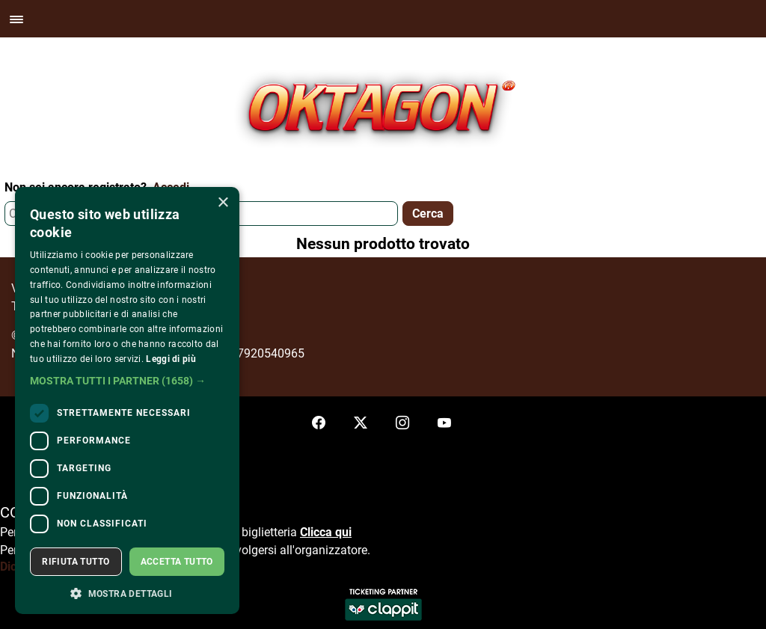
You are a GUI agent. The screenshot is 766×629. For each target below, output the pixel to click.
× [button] (222, 203)
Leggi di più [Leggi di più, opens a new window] (171, 359)
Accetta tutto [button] (177, 561)
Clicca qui (326, 532)
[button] (127, 381)
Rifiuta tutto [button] (75, 561)
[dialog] (127, 400)
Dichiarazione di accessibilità (78, 566)
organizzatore (331, 550)
